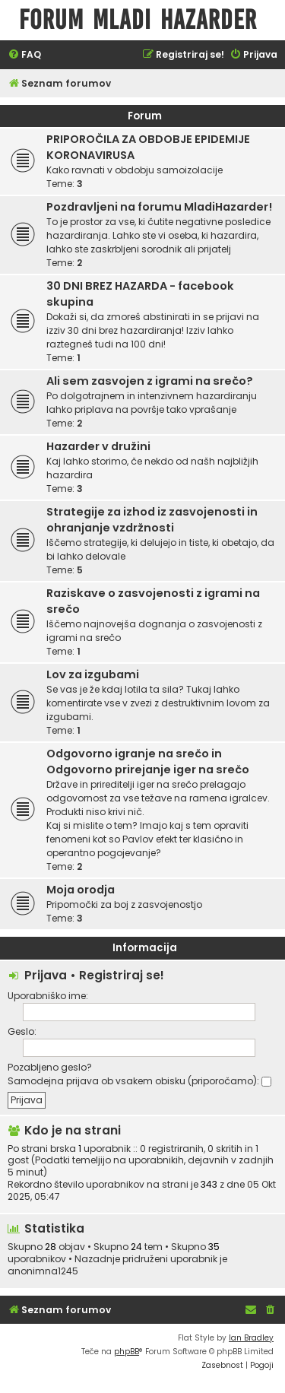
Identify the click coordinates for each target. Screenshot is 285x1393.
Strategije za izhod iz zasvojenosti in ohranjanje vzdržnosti (152, 519)
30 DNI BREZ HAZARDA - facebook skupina (140, 293)
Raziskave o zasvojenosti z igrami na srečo (153, 601)
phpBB (126, 1351)
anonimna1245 (43, 1271)
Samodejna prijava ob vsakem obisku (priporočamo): (139, 1080)
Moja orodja (80, 889)
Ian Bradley (251, 1338)
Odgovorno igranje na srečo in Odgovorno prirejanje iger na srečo (147, 761)
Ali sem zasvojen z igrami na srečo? (149, 381)
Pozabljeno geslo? (50, 1067)
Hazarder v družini (98, 446)
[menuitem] (24, 55)
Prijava (45, 975)
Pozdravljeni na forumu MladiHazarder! (159, 206)
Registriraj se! (121, 975)
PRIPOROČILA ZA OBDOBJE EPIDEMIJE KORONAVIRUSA (148, 147)
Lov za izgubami (92, 674)
